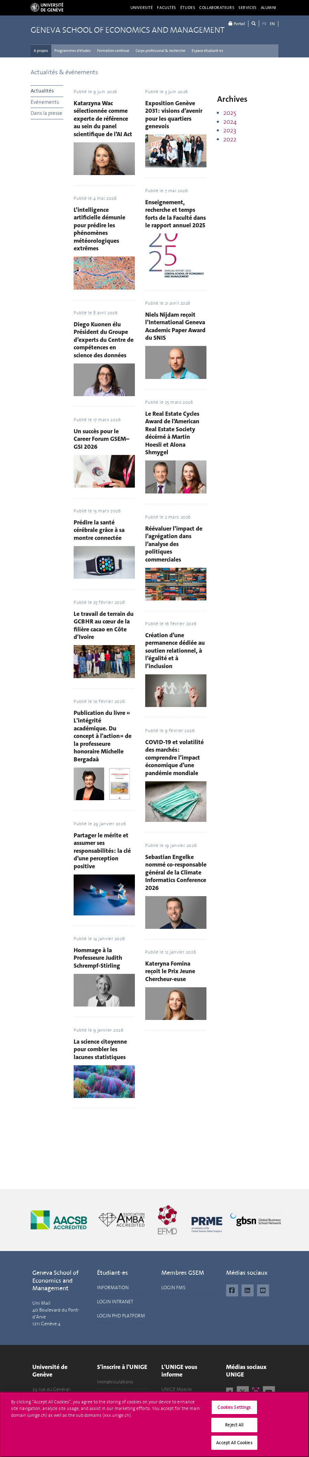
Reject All (234, 1429)
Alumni (268, 7)
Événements (45, 102)
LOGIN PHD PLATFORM (121, 1316)
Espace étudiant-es (207, 50)
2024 (230, 122)
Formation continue (113, 50)
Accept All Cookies (234, 1447)
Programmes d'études (72, 50)
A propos (41, 50)
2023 (229, 130)
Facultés (166, 7)
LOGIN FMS (173, 1287)
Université (141, 7)
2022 (229, 139)
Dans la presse (46, 113)
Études (187, 7)
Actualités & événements (64, 72)
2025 (229, 113)
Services (247, 7)
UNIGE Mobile (176, 1389)
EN (272, 23)
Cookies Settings (234, 1411)
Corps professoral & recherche (160, 50)
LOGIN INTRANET (115, 1301)
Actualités (42, 90)
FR (264, 23)
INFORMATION (113, 1287)
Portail (236, 23)
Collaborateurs (216, 7)
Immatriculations (115, 1382)
